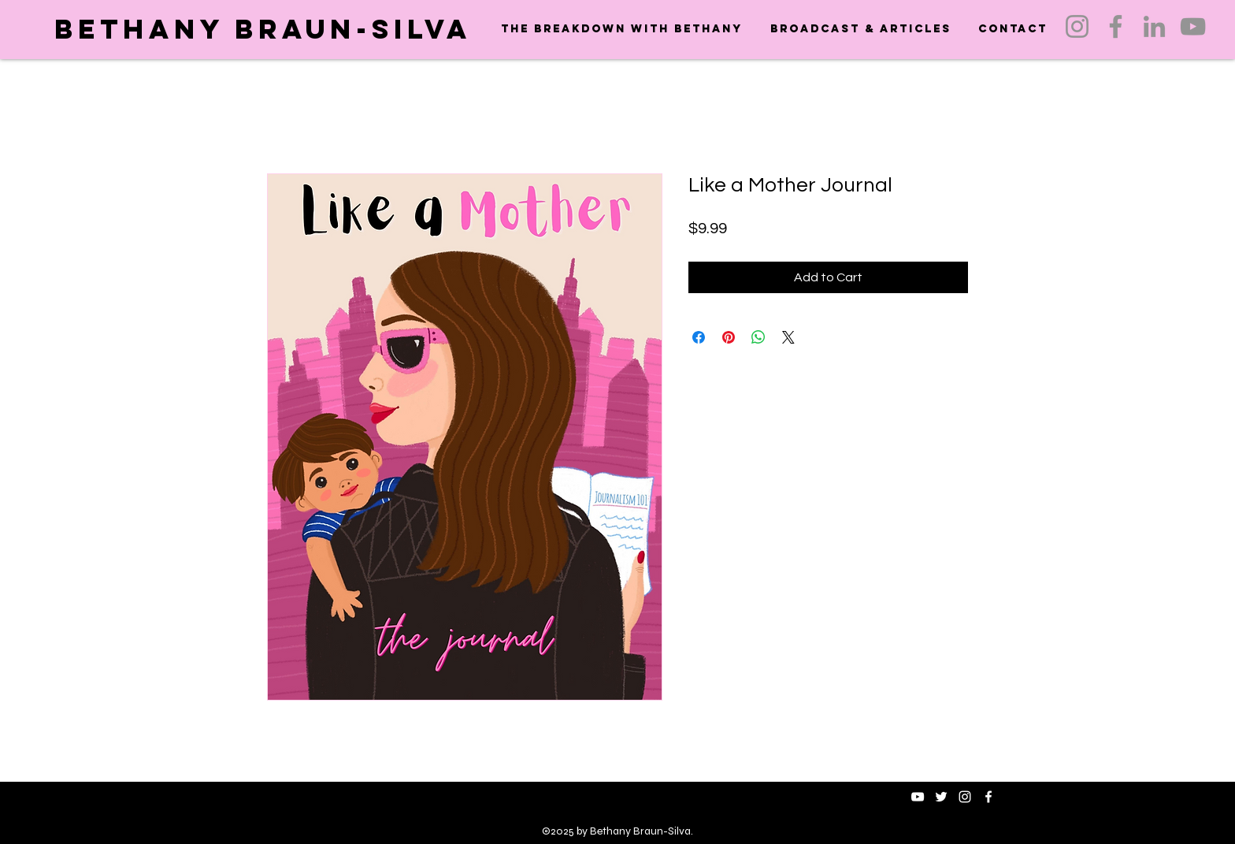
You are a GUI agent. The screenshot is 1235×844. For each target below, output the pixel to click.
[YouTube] (1193, 26)
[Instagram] (1077, 26)
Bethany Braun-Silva (263, 29)
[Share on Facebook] (698, 337)
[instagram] (965, 797)
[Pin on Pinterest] (728, 337)
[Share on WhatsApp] (758, 337)
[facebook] (988, 797)
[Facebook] (1115, 26)
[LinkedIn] (1154, 26)
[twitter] (941, 797)
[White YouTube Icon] (917, 797)
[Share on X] (788, 337)
